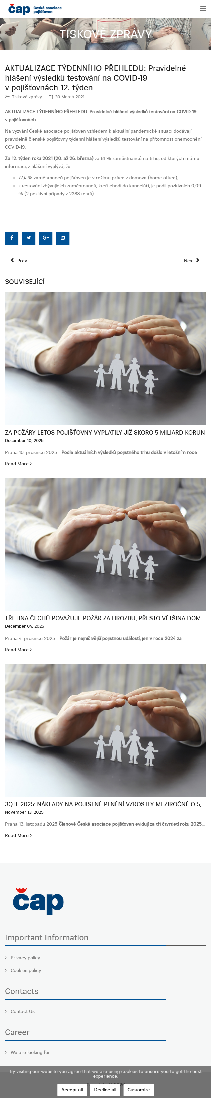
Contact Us (22, 1011)
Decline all (105, 1090)
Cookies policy (25, 970)
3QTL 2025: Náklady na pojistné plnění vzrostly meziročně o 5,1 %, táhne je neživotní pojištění (105, 804)
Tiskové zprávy (27, 96)
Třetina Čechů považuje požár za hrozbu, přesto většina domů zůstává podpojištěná (105, 618)
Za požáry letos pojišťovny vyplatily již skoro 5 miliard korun (105, 432)
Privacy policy (24, 958)
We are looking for (29, 1052)
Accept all (72, 1090)
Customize (139, 1090)
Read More (18, 464)
